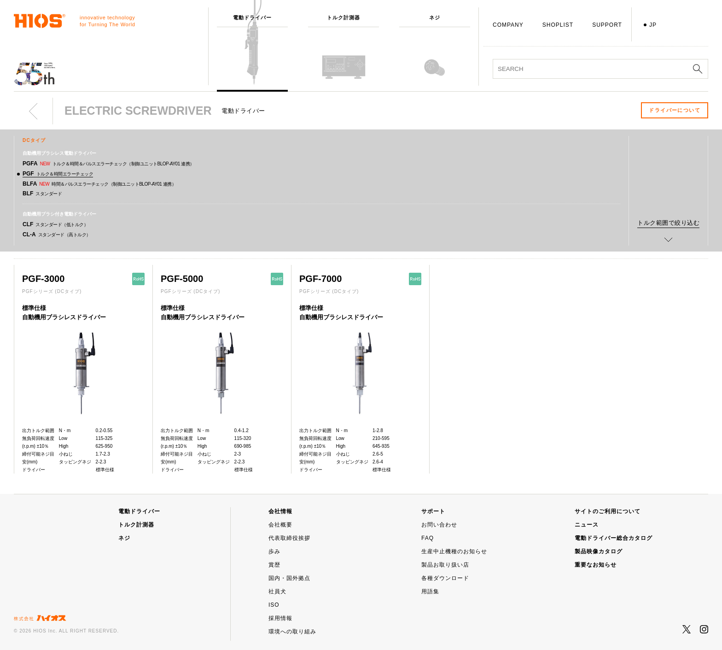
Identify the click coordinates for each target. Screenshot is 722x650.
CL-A (57, 234)
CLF (55, 224)
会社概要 (280, 524)
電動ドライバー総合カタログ (613, 538)
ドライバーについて (674, 110)
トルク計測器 (136, 524)
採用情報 (280, 618)
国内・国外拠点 (289, 578)
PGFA (108, 163)
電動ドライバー (139, 511)
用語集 (430, 591)
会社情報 (280, 511)
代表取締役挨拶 (289, 538)
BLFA (99, 184)
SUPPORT (607, 25)
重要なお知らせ (596, 565)
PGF (58, 173)
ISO (273, 605)
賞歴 (274, 565)
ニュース (587, 524)
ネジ (124, 538)
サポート (433, 511)
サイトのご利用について (607, 511)
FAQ (427, 538)
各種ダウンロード (445, 578)
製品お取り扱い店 (445, 565)
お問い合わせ (439, 524)
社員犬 (277, 591)
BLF (42, 193)
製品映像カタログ (599, 551)
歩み (274, 551)
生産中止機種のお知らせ (454, 551)
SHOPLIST (557, 25)
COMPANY (508, 25)
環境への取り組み (292, 631)
